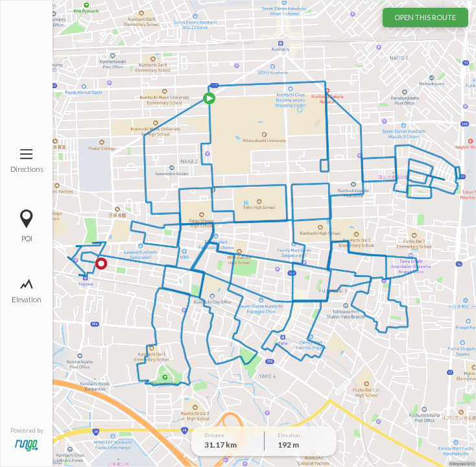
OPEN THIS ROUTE (425, 17)
